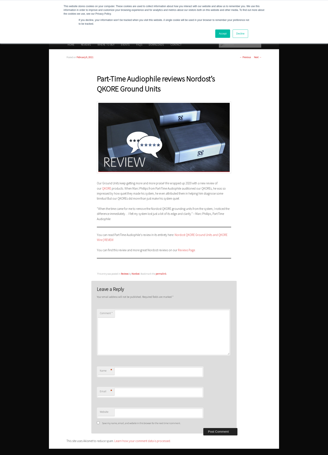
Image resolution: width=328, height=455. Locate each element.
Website (104, 412)
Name (106, 371)
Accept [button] (223, 33)
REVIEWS (86, 44)
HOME (71, 44)
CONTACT (176, 44)
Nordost (136, 273)
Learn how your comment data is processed (142, 441)
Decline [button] (240, 33)
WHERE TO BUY (105, 44)
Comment (106, 313)
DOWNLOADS (156, 44)
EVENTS (125, 44)
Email (106, 392)
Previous (245, 57)
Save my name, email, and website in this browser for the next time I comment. (141, 423)
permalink (161, 273)
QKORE (106, 188)
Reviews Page (186, 250)
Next (257, 57)
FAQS (139, 44)
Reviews (124, 273)
